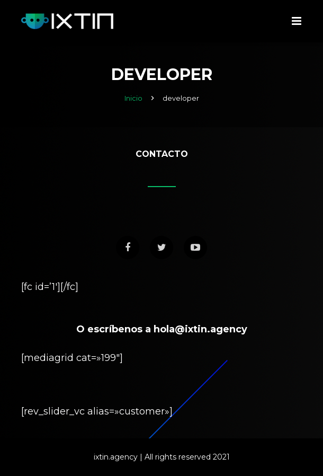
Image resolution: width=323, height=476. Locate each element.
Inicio (133, 98)
